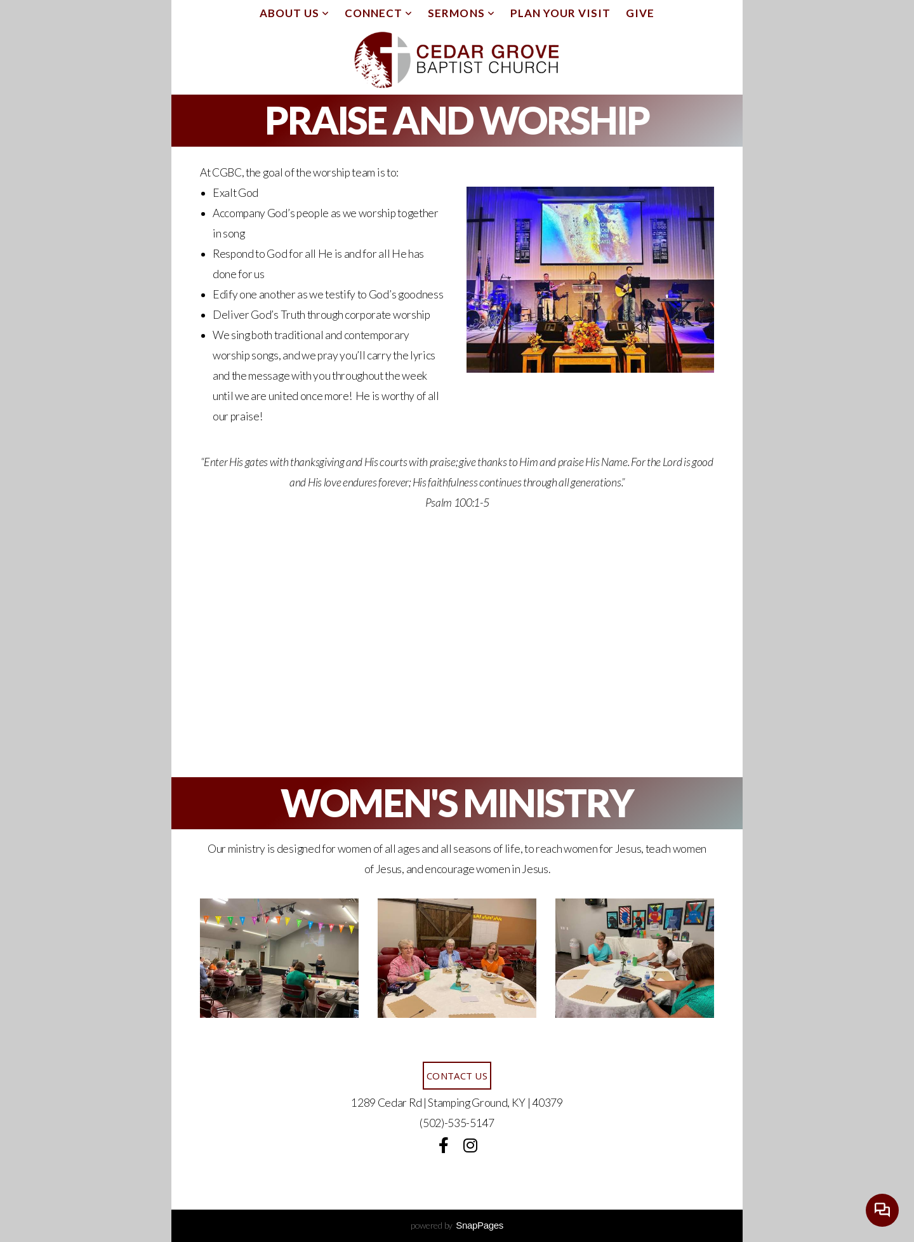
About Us (294, 13)
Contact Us (457, 1075)
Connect (379, 13)
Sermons (461, 13)
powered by (457, 1225)
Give (640, 13)
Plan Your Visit (560, 13)
